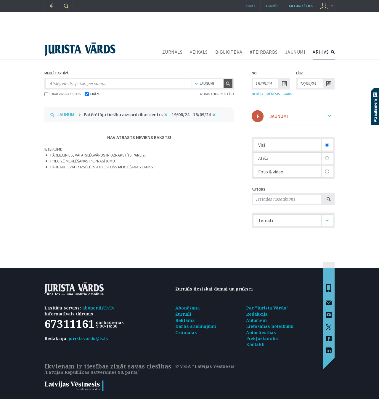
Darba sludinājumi (195, 326)
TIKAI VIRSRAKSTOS (62, 94)
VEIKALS (199, 52)
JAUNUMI (295, 52)
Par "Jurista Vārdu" (267, 308)
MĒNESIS (273, 94)
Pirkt (251, 6)
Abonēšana (187, 308)
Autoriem (256, 320)
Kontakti (255, 344)
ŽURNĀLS (172, 52)
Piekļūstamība (262, 338)
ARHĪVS (321, 52)
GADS (288, 94)
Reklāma (185, 320)
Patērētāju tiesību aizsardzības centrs (123, 114)
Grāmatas (186, 332)
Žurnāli (183, 314)
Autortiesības (261, 332)
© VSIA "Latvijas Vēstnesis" (206, 366)
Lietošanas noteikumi (270, 326)
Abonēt (272, 6)
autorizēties (301, 6)
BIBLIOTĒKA (229, 52)
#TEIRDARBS (264, 52)
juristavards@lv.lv (88, 338)
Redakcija (257, 314)
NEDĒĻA (258, 94)
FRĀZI (92, 94)
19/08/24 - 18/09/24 (191, 114)
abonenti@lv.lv (98, 308)
